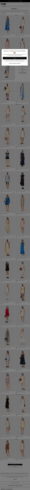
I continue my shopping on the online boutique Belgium (15, 60)
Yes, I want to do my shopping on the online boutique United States (15, 58)
